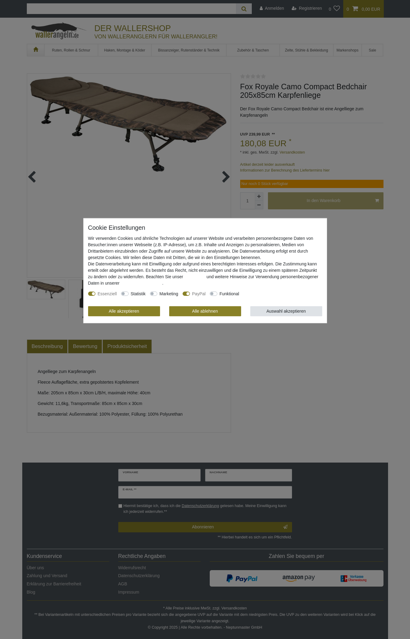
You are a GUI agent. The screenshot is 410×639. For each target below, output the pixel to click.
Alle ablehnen (205, 311)
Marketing (168, 293)
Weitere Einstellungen (264, 293)
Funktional (229, 293)
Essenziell (107, 293)
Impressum (194, 276)
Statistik (138, 293)
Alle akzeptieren (124, 311)
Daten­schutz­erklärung (141, 283)
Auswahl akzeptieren (286, 311)
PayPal (198, 293)
